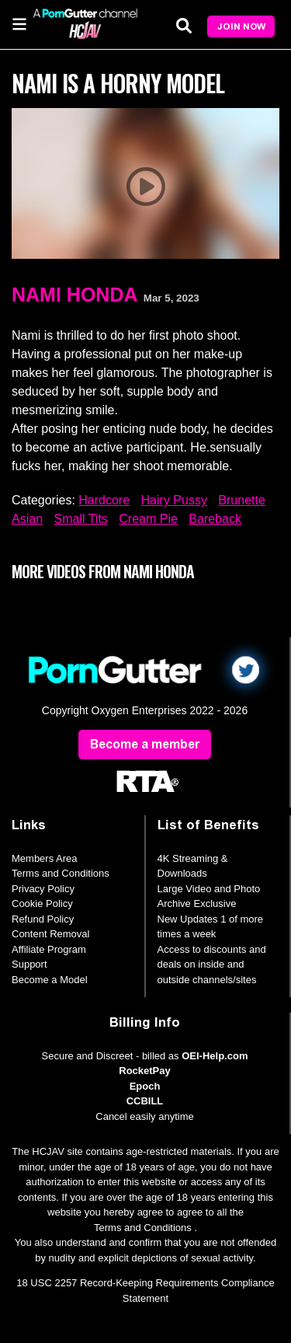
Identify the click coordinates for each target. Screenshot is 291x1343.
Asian (27, 518)
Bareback (215, 518)
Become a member (144, 744)
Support (29, 964)
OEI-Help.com (215, 1056)
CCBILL (145, 1101)
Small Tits (80, 518)
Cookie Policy (42, 903)
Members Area (45, 858)
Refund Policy (43, 919)
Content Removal (50, 934)
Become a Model (50, 979)
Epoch (145, 1086)
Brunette (241, 500)
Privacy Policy (43, 889)
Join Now (241, 26)
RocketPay (144, 1070)
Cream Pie (148, 518)
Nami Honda (75, 294)
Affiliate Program (49, 949)
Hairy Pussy (174, 500)
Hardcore (104, 500)
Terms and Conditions (60, 873)
